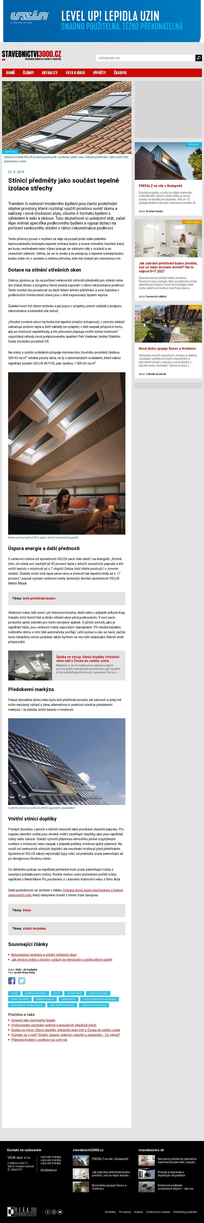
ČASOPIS (120, 72)
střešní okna (74, 993)
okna (56, 993)
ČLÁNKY (28, 72)
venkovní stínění (98, 993)
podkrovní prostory (35, 993)
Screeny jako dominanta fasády (33, 1020)
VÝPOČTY (99, 72)
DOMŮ (10, 72)
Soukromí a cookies (158, 1212)
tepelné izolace (45, 999)
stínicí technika (20, 999)
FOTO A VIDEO (75, 72)
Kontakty (110, 1212)
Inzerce (138, 1212)
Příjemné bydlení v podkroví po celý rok (39, 1040)
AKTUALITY (50, 72)
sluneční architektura (94, 1005)
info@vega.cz (49, 1169)
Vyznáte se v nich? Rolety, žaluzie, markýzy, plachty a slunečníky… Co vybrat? (65, 1035)
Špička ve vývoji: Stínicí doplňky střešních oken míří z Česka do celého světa (65, 1030)
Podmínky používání (185, 1212)
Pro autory (125, 1212)
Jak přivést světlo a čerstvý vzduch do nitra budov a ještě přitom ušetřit (61, 960)
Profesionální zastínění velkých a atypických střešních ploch (53, 1025)
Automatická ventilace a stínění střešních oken (44, 955)
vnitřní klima (68, 999)
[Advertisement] (66, 1083)
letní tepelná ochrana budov (26, 1005)
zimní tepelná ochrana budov (99, 999)
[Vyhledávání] (145, 58)
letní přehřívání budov (62, 1005)
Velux (14, 993)
